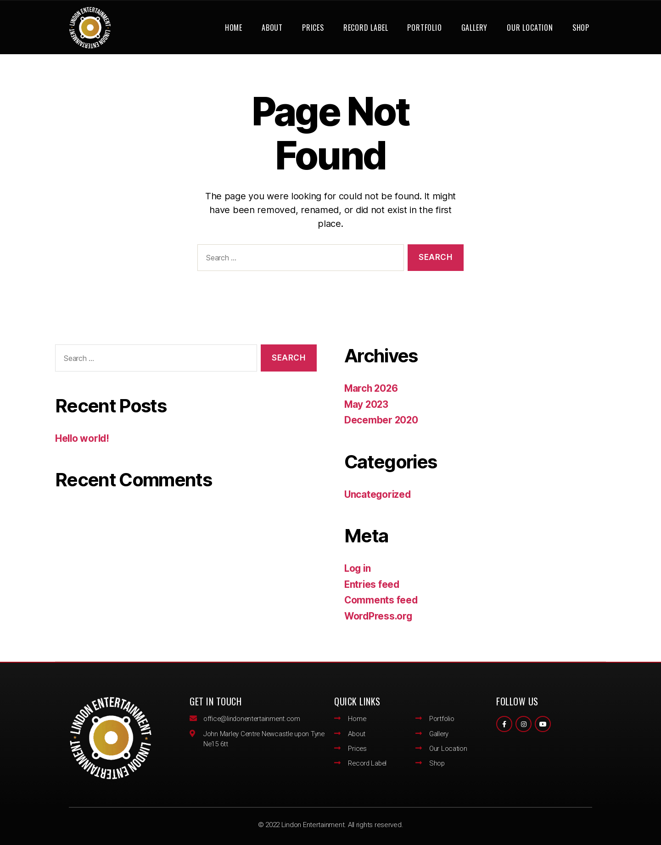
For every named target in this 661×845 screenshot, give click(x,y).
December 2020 (381, 420)
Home (233, 27)
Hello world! (83, 438)
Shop (580, 27)
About (272, 27)
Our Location (530, 27)
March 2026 (371, 388)
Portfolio (424, 27)
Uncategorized (378, 494)
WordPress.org (379, 616)
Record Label (365, 27)
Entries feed (372, 584)
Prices (313, 27)
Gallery (474, 27)
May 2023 (367, 404)
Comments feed (381, 600)
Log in (358, 568)
